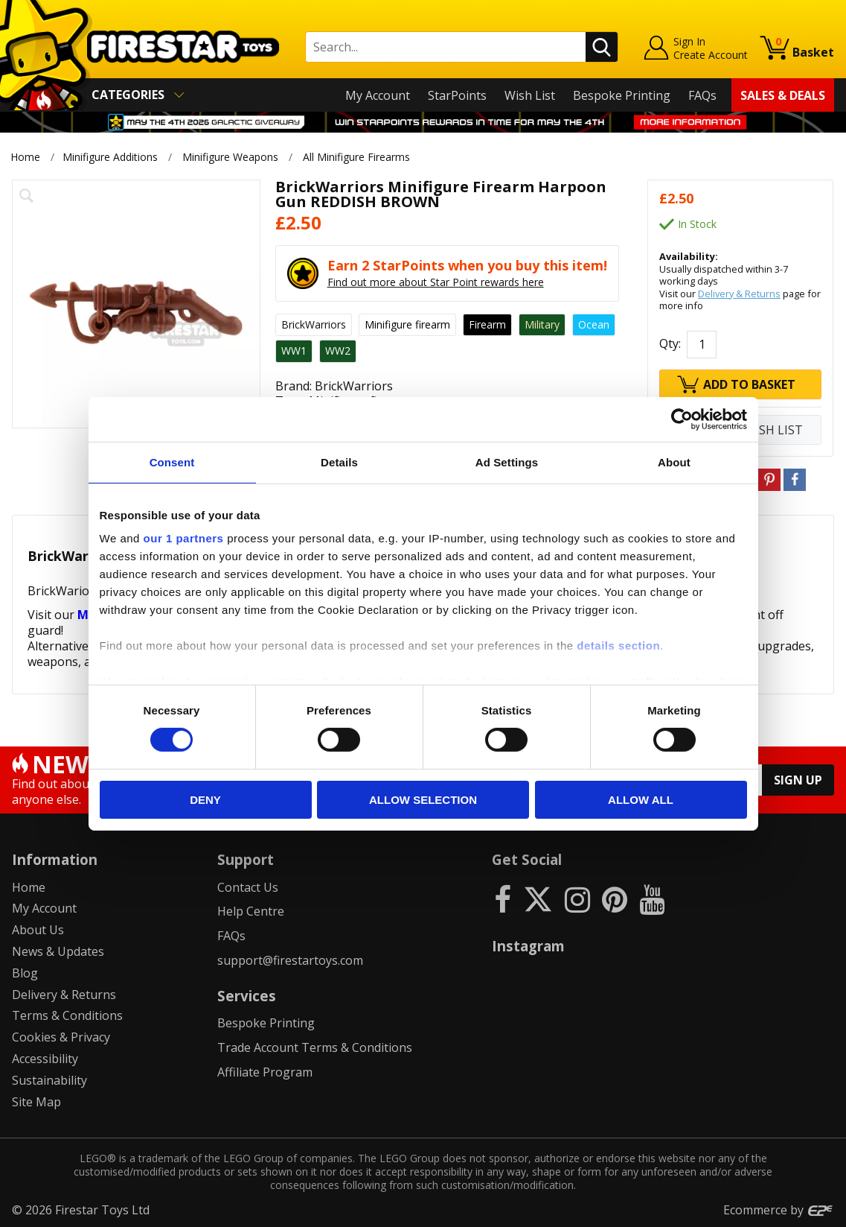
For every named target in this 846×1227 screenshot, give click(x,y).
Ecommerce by (778, 1210)
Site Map (36, 1102)
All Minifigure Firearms (357, 157)
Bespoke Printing (621, 95)
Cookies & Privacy (61, 1037)
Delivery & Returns (739, 293)
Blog (25, 973)
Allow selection (423, 799)
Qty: (670, 344)
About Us (38, 930)
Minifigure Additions (110, 157)
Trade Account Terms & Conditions (314, 1047)
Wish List (529, 95)
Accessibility (45, 1058)
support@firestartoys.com (290, 960)
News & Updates (58, 951)
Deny (205, 799)
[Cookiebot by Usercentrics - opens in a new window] (682, 419)
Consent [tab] (172, 461)
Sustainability (49, 1080)
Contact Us (247, 887)
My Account (377, 95)
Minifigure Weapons (230, 157)
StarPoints (457, 95)
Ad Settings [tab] (506, 461)
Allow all (640, 799)
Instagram (528, 945)
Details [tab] (339, 461)
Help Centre (250, 911)
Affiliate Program (265, 1072)
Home (25, 157)
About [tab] (674, 461)
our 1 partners (184, 538)
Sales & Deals (782, 95)
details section (618, 645)
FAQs (702, 95)
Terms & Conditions (67, 1015)
